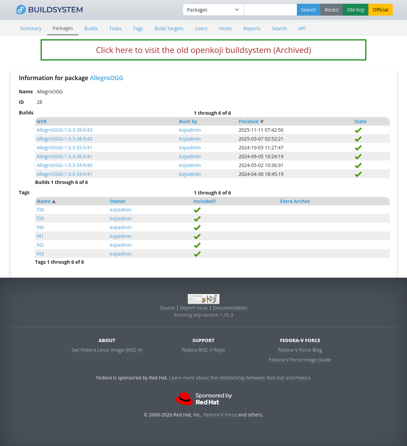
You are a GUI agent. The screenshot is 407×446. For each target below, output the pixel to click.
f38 (40, 209)
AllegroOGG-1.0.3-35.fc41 (64, 147)
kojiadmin (190, 130)
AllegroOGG (106, 78)
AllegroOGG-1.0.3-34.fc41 (64, 174)
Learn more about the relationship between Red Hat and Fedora (240, 377)
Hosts (225, 28)
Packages (63, 28)
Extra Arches (295, 201)
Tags (138, 28)
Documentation (230, 307)
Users (201, 28)
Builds (91, 28)
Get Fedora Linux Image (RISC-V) (107, 350)
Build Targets (169, 28)
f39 (40, 218)
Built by (188, 121)
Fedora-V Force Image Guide (300, 359)
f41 (40, 236)
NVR (42, 121)
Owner (118, 201)
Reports (252, 28)
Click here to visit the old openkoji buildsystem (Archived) (203, 49)
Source (167, 307)
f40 (40, 227)
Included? (204, 201)
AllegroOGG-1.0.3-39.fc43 (64, 130)
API (302, 28)
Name (44, 201)
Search (279, 28)
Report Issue (194, 307)
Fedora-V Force (220, 414)
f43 (40, 253)
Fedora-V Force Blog (300, 350)
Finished (249, 121)
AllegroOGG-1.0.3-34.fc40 (64, 165)
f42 (40, 245)
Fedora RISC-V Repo (203, 350)
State (360, 121)
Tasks (115, 28)
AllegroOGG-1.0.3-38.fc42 (64, 138)
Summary (31, 28)
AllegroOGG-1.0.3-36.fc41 (64, 156)
